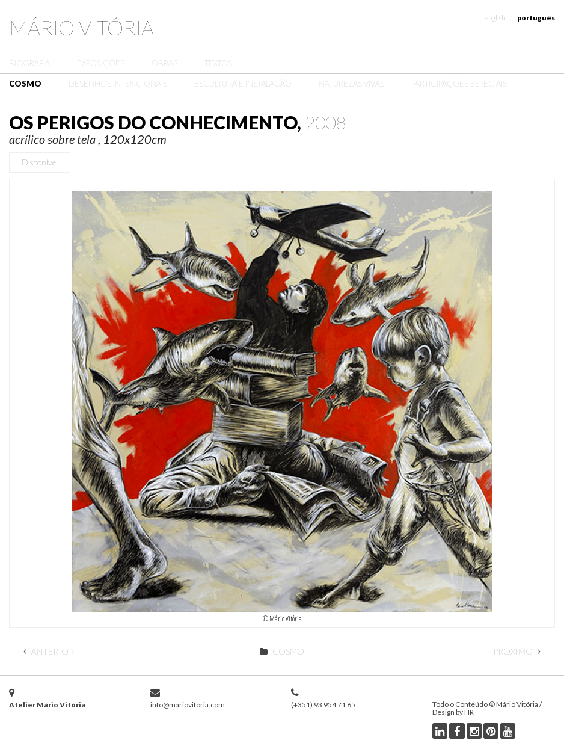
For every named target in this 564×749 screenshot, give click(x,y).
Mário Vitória (81, 27)
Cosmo (25, 83)
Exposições (100, 63)
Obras (164, 63)
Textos (218, 63)
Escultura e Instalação (243, 83)
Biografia (29, 63)
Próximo (517, 651)
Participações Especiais (459, 83)
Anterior (48, 651)
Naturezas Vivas (351, 83)
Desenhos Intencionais (118, 83)
